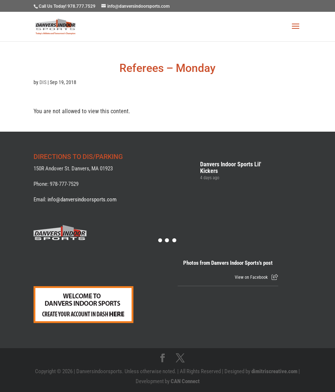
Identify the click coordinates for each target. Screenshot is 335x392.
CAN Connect (185, 381)
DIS (42, 82)
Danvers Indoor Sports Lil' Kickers (230, 167)
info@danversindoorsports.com (82, 199)
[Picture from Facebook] (203, 226)
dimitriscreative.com (274, 371)
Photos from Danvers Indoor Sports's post (228, 263)
